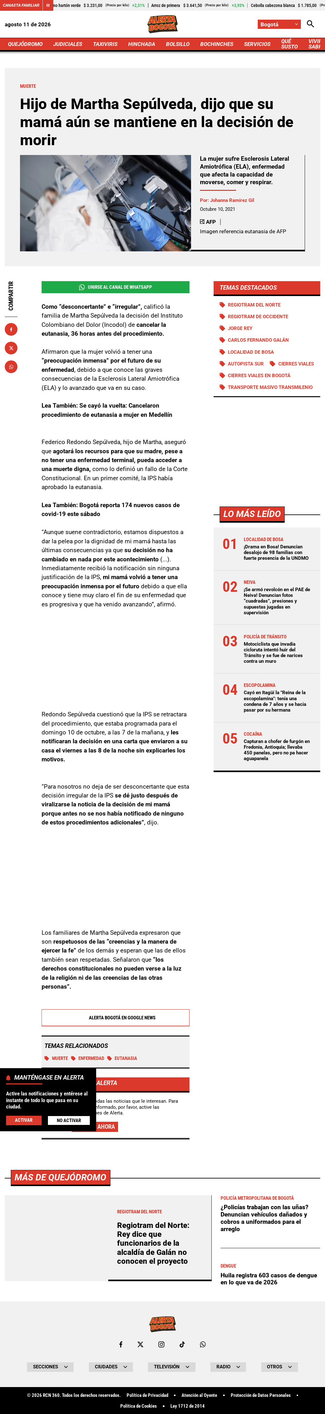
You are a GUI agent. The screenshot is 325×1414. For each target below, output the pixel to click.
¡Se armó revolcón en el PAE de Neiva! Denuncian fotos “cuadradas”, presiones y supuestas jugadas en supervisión (277, 601)
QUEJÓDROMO (25, 44)
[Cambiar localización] (279, 24)
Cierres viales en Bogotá (259, 375)
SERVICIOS (257, 44)
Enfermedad (87, 1059)
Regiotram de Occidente (258, 317)
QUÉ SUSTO (289, 44)
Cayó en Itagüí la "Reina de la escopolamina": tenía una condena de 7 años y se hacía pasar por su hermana (275, 701)
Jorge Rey (240, 328)
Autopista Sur (246, 364)
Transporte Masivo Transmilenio (270, 387)
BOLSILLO (177, 44)
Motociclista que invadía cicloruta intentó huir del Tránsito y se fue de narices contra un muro (273, 652)
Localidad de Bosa (251, 352)
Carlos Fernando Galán (258, 340)
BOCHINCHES (216, 44)
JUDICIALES (67, 44)
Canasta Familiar (21, 5)
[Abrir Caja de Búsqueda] (310, 24)
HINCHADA (141, 44)
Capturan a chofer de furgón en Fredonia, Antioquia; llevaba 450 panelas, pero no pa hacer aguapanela (277, 750)
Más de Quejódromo (60, 1354)
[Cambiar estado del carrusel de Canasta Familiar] (48, 5)
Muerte (56, 1059)
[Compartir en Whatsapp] (11, 366)
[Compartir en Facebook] (11, 329)
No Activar (69, 1120)
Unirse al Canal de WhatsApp (115, 287)
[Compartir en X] (11, 348)
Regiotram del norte (254, 305)
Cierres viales (296, 364)
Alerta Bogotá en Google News (115, 1018)
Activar (23, 1120)
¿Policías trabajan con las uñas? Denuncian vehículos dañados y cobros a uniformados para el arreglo (264, 1395)
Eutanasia (122, 1059)
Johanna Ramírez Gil (232, 200)
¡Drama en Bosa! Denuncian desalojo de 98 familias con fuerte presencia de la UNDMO (276, 552)
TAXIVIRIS (105, 44)
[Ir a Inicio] (162, 24)
